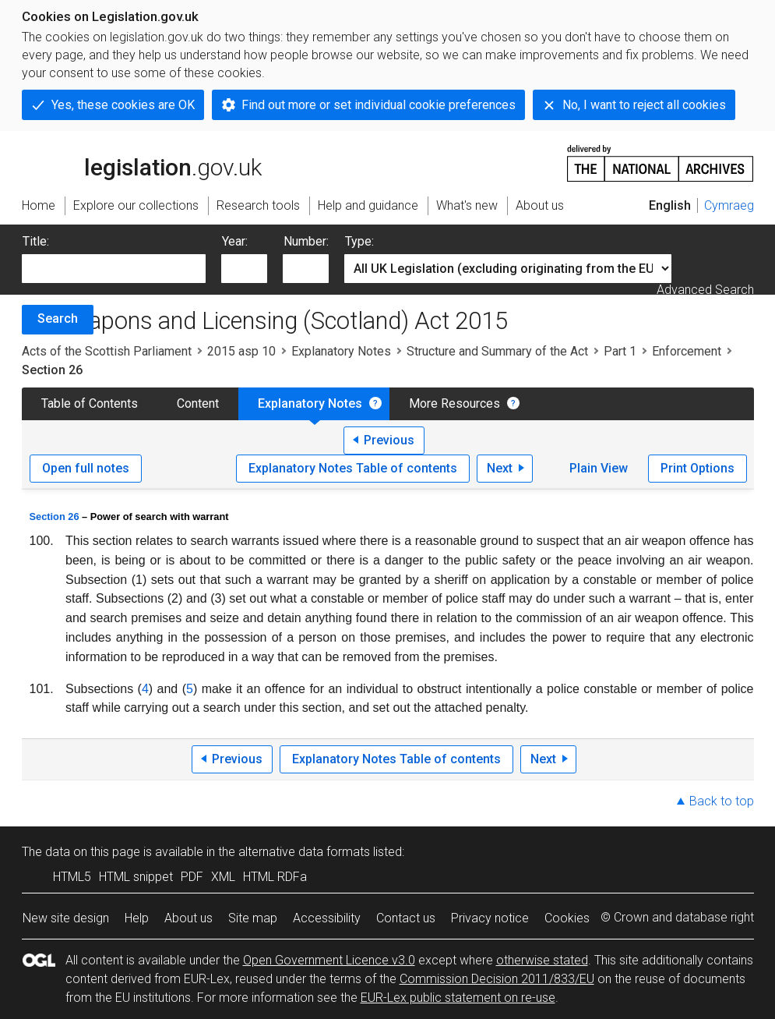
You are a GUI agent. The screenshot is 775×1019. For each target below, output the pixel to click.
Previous (389, 440)
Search (57, 318)
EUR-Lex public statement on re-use (458, 997)
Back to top (721, 801)
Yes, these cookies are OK (123, 104)
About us (188, 918)
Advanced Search (705, 289)
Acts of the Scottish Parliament (107, 351)
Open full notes (85, 468)
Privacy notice (490, 918)
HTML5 (72, 876)
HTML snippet (136, 876)
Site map (252, 918)
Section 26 (54, 516)
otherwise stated (542, 960)
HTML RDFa (275, 876)
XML (223, 876)
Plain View (598, 468)
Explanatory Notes (341, 351)
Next (500, 468)
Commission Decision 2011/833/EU (497, 978)
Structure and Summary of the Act (497, 351)
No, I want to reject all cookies (644, 104)
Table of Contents (89, 403)
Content (198, 403)
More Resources (454, 403)
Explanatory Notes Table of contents (352, 468)
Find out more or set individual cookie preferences (378, 104)
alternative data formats (304, 851)
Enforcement (686, 351)
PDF (192, 876)
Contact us (405, 918)
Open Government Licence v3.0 (329, 960)
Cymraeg (729, 205)
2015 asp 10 (241, 351)
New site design (66, 918)
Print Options (697, 468)
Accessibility (327, 918)
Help (137, 918)
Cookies (567, 918)
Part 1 (620, 351)
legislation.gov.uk (142, 162)
